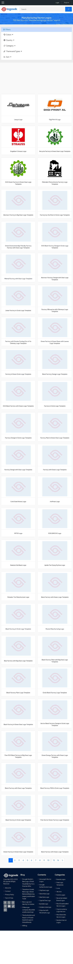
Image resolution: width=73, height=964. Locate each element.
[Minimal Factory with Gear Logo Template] (18, 267)
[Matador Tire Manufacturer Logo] (18, 586)
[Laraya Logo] (18, 108)
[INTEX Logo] (18, 522)
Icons (58, 888)
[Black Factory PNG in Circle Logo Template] (55, 777)
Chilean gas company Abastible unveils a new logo (28, 909)
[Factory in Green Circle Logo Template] (18, 363)
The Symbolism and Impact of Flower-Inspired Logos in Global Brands (28, 918)
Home (58, 24)
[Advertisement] (36, 77)
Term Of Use (9, 898)
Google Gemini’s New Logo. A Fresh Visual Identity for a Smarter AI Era (28, 882)
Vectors (59, 891)
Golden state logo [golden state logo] (45, 907)
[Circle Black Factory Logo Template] (55, 681)
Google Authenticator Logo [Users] (45, 886)
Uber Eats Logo (44, 897)
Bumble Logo (43, 904)
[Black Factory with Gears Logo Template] (55, 586)
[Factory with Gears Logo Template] (55, 458)
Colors (7, 35)
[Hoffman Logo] (55, 490)
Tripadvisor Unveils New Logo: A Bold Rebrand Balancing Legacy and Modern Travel (28, 894)
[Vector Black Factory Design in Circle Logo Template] (55, 713)
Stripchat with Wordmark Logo (44, 911)
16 (58, 860)
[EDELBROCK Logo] (55, 522)
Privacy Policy (9, 894)
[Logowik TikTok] (13, 906)
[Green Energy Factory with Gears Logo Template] (55, 745)
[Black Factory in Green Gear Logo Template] (18, 713)
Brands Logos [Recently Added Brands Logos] (60, 879)
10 (48, 860)
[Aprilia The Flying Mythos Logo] (55, 554)
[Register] (66, 2)
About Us (8, 888)
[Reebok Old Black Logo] (18, 554)
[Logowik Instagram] (13, 902)
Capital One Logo (45, 900)
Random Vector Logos (61, 921)
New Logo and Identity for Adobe (28, 903)
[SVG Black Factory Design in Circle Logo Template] (55, 235)
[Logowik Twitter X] (9, 902)
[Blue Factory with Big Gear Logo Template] (18, 649)
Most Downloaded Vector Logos (62, 905)
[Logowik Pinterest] (5, 906)
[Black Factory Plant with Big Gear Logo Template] (55, 649)
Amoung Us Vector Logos (45, 880)
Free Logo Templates (59, 884)
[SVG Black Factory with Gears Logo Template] (18, 395)
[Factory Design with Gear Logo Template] (18, 458)
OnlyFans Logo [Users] (44, 890)
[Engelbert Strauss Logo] (18, 140)
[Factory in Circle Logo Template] (55, 395)
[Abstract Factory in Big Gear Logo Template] (18, 203)
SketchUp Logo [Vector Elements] (44, 893)
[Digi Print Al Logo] (55, 108)
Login (57, 2)
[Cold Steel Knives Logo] (18, 490)
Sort (6, 57)
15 (54, 860)
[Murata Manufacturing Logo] (55, 617)
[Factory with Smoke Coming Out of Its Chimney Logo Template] (18, 331)
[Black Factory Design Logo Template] (55, 363)
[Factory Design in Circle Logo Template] (18, 426)
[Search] (42, 9)
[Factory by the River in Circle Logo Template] (55, 203)
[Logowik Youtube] (9, 906)
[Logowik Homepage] (9, 9)
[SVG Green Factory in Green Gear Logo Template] (18, 172)
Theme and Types (11, 51)
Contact (8, 891)
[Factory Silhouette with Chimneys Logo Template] (55, 299)
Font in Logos (60, 895)
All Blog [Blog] (24, 925)
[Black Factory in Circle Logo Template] (18, 617)
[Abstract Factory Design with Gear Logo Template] (55, 267)
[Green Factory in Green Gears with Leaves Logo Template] (55, 331)
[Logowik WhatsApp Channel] (5, 910)
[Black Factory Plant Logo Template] (18, 681)
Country (7, 40)
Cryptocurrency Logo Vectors (61, 910)
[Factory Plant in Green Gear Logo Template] (55, 426)
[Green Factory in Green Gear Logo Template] (18, 840)
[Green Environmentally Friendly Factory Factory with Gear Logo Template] (18, 235)
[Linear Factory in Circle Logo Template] (18, 299)
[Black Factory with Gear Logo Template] (18, 777)
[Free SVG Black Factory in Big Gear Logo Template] (18, 745)
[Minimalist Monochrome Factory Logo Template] (55, 172)
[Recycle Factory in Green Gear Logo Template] (55, 140)
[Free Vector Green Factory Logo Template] (55, 808)
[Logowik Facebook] (5, 902)
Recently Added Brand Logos (61, 899)
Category (8, 46)
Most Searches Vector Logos (61, 916)
